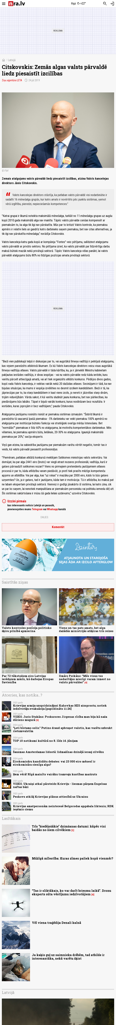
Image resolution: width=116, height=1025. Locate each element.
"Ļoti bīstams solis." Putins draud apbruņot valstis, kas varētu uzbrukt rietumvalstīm (62, 729)
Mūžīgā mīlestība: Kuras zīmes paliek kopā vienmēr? (72, 858)
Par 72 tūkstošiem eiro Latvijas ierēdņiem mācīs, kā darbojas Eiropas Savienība (28, 679)
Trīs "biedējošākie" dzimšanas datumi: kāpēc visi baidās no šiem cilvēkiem (69, 828)
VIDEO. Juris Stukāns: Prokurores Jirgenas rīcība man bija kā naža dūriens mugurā (60, 718)
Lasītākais (11, 818)
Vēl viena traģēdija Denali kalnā (56, 923)
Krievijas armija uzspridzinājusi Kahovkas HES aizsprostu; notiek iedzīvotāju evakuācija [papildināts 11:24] (60, 707)
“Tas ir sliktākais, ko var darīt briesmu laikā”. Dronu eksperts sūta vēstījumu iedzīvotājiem (71, 892)
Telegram (37, 509)
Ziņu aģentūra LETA (12, 80)
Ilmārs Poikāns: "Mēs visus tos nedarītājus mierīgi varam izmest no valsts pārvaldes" (84, 679)
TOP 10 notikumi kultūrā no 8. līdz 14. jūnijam (45, 741)
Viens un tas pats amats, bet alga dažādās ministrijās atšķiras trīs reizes (86, 629)
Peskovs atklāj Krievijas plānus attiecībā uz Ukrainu (50, 796)
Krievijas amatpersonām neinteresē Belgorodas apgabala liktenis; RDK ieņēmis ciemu (63, 807)
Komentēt (58, 527)
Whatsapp (52, 509)
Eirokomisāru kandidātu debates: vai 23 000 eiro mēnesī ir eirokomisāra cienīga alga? (54, 763)
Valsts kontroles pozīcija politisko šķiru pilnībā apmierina (27, 629)
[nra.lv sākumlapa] (16, 3)
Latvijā (12, 60)
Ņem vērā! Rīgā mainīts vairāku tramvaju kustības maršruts (55, 774)
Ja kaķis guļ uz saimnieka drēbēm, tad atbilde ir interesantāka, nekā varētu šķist (68, 956)
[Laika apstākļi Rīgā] (78, 4)
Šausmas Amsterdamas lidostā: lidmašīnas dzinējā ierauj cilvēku (58, 752)
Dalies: (45, 517)
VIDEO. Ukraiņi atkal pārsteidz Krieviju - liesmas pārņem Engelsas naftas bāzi (60, 785)
